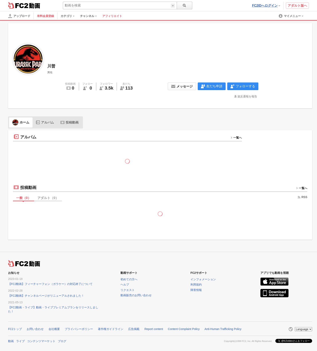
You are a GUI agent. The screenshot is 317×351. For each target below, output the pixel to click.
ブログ (62, 341)
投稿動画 (69, 122)
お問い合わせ (35, 329)
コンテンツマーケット (41, 341)
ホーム (20, 122)
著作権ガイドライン (110, 329)
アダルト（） (48, 198)
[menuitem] (69, 16)
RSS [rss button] (302, 197)
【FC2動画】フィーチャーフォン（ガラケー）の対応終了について (50, 284)
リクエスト (127, 290)
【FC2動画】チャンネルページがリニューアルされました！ (46, 295)
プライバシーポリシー (79, 329)
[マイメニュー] (291, 16)
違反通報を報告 (247, 96)
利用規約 (196, 284)
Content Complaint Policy (184, 329)
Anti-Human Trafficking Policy (222, 329)
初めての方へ (128, 279)
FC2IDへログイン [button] (266, 5)
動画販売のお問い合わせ (136, 295)
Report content (153, 329)
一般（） (23, 198)
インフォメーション (203, 279)
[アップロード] (19, 16)
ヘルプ (124, 284)
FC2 (18, 5)
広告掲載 (133, 329)
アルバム (45, 122)
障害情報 (196, 290)
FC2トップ (15, 329)
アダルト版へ (297, 5)
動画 (11, 341)
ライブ (20, 341)
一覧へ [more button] (236, 137)
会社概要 (54, 329)
